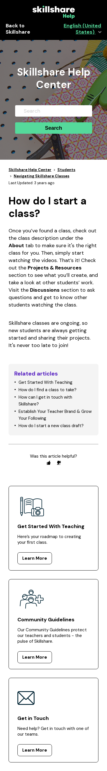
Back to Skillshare (18, 29)
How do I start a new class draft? (51, 426)
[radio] (48, 462)
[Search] (53, 111)
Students (66, 169)
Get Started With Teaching (45, 382)
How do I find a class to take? (47, 390)
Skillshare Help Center (30, 169)
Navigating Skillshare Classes (41, 176)
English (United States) (82, 29)
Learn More (34, 558)
